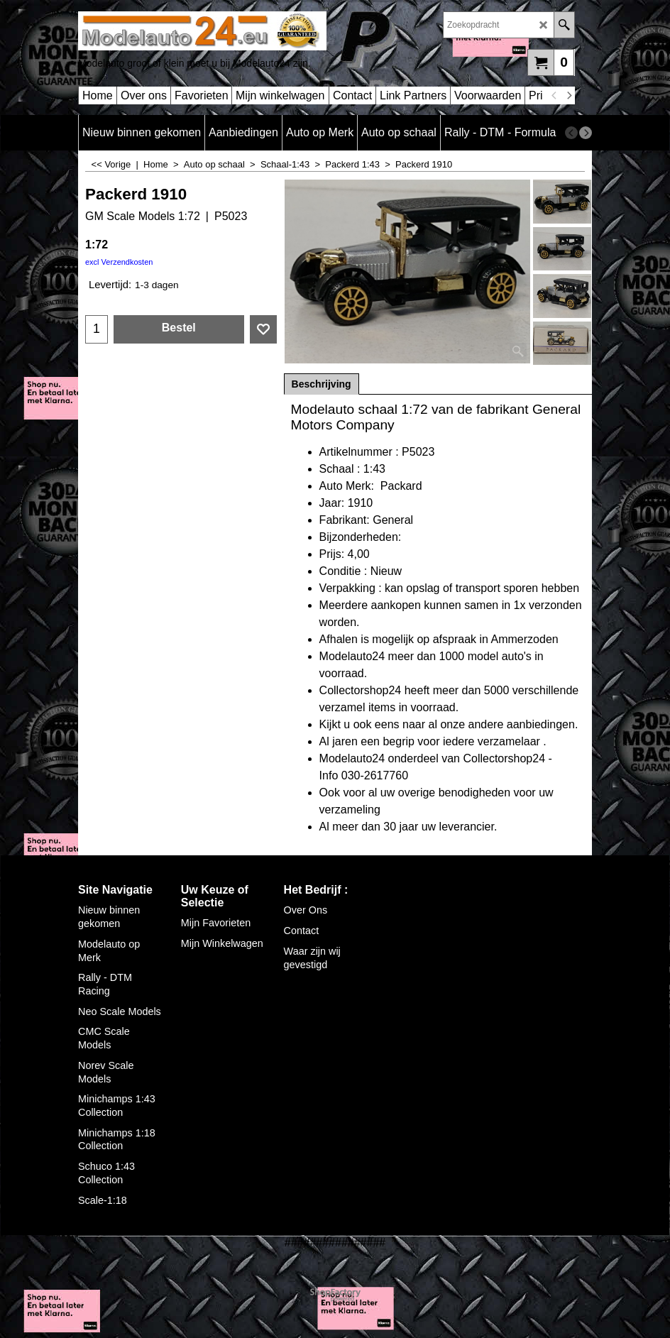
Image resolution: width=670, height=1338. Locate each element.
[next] (568, 95)
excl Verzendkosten (119, 262)
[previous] (554, 95)
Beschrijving (321, 384)
